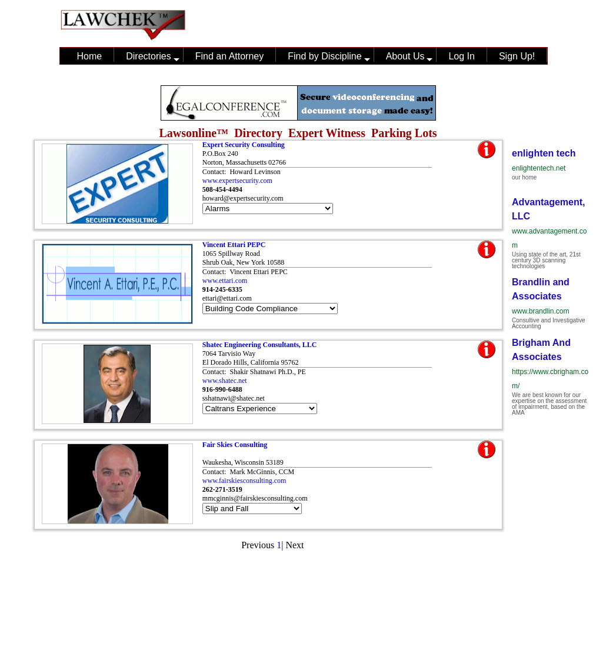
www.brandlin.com (540, 311)
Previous (257, 545)
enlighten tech (543, 153)
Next (294, 545)
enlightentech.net (538, 168)
